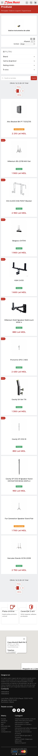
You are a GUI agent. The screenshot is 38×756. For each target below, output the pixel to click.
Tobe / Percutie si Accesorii (24, 720)
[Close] (24, 639)
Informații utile (5, 726)
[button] (16, 656)
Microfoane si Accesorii (22, 730)
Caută (34, 78)
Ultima (19, 95)
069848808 (5, 692)
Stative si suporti (15, 11)
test (2, 724)
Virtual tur (4, 720)
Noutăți (3, 719)
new (3, 140)
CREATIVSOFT (22, 754)
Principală (4, 11)
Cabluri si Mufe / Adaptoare (23, 739)
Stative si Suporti (20, 743)
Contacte (4, 728)
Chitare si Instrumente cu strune (25, 719)
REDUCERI (18, 741)
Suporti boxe (26, 11)
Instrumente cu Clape (22, 722)
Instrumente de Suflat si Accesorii (26, 728)
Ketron (3, 722)
